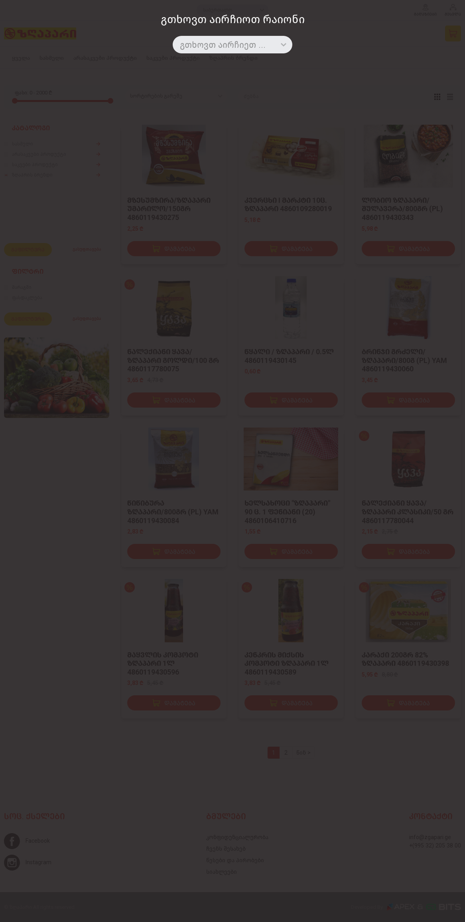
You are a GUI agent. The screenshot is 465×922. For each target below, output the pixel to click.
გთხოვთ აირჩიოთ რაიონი (233, 19)
